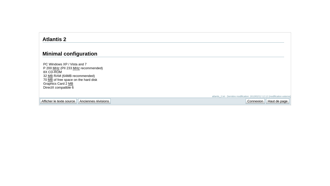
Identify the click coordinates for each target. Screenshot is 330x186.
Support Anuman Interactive (264, 3)
